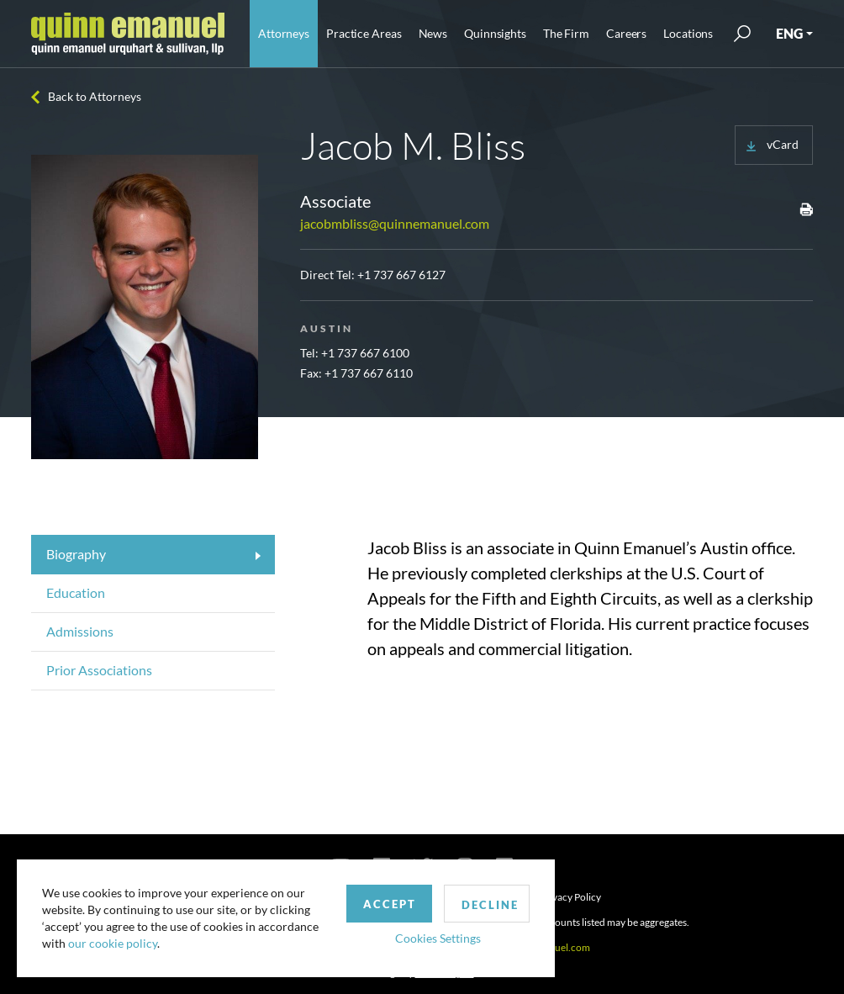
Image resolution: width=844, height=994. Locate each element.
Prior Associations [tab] (99, 670)
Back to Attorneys (94, 96)
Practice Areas (363, 33)
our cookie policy (112, 943)
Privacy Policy (570, 897)
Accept (389, 904)
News (433, 33)
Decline (490, 905)
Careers (626, 33)
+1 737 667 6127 (401, 274)
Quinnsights (495, 33)
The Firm (566, 33)
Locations (688, 33)
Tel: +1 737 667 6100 (354, 353)
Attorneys (283, 33)
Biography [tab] (76, 554)
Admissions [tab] (79, 631)
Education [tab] (75, 592)
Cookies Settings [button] (438, 938)
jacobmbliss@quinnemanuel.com (394, 223)
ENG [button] (789, 33)
